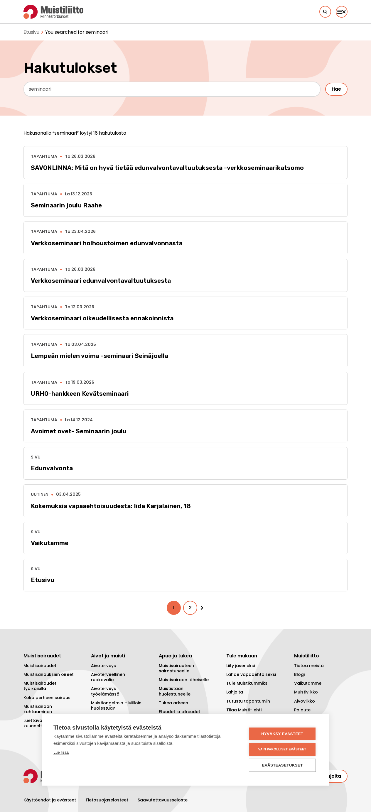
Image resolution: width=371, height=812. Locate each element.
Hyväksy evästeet (282, 734)
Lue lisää (61, 752)
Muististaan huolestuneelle (174, 691)
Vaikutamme (49, 543)
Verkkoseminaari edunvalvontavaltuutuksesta (101, 280)
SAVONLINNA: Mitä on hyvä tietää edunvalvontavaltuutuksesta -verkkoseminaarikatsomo (167, 167)
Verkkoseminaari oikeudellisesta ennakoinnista (102, 318)
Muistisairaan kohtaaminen (37, 709)
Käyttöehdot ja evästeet (49, 800)
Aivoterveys (103, 665)
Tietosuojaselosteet (106, 800)
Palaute (302, 710)
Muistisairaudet (39, 665)
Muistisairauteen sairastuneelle (176, 668)
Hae (336, 89)
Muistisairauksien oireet (48, 674)
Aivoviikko (304, 701)
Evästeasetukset (282, 765)
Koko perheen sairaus (46, 697)
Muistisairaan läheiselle (184, 679)
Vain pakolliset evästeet (282, 749)
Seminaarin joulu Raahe (66, 205)
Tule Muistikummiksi (247, 683)
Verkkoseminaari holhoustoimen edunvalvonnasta (106, 243)
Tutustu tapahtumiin (248, 701)
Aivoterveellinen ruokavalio (108, 677)
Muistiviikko (306, 692)
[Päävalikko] (342, 12)
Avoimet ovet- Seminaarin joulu (79, 431)
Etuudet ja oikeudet (179, 711)
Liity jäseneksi (240, 665)
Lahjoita (234, 692)
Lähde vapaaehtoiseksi (251, 674)
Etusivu (31, 32)
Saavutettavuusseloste (163, 800)
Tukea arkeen (173, 703)
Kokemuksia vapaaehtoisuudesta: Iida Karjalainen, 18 (111, 506)
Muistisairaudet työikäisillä (39, 686)
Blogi (299, 674)
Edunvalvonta (52, 468)
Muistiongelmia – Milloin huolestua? (116, 705)
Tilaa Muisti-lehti (244, 710)
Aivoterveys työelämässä (105, 691)
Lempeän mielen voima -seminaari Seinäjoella (99, 355)
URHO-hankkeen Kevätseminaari (80, 393)
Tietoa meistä (309, 665)
